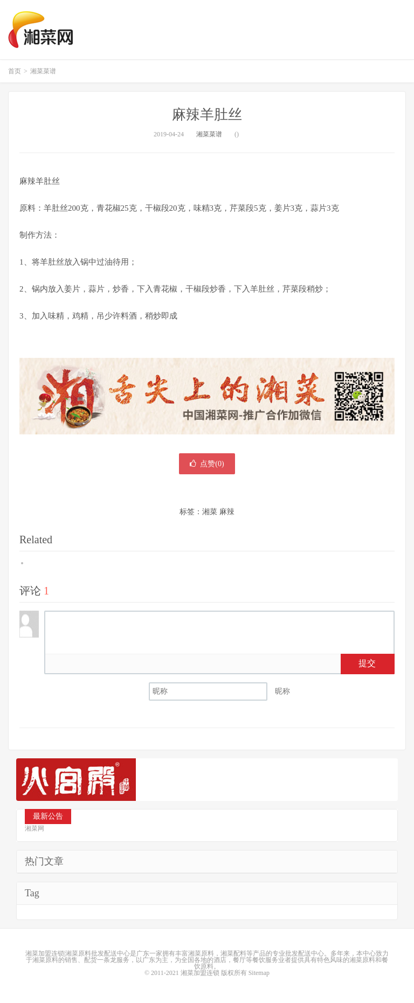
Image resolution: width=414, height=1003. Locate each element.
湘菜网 (40, 30)
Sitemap (259, 973)
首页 (14, 71)
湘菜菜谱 (43, 71)
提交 (367, 663)
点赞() (207, 464)
